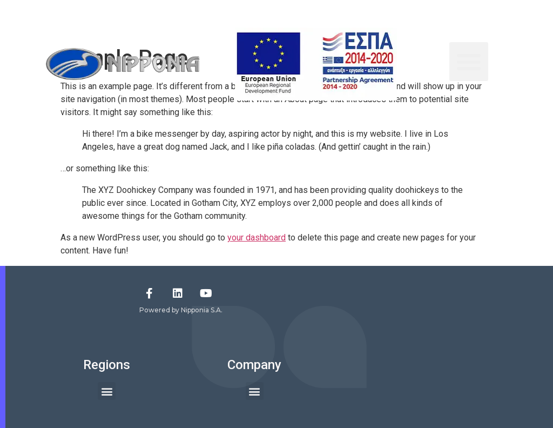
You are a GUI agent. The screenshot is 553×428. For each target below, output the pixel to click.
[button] (468, 61)
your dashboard (256, 237)
